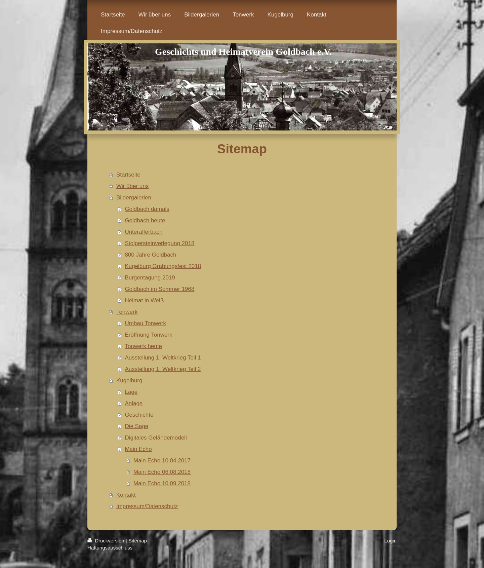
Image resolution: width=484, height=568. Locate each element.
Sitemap (137, 540)
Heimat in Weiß (144, 300)
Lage (131, 392)
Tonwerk (126, 312)
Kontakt (126, 495)
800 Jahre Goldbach (150, 255)
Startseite (128, 175)
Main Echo (138, 449)
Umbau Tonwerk (145, 323)
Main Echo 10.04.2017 (162, 460)
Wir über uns (132, 186)
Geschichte (139, 415)
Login (390, 540)
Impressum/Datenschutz (147, 506)
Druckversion (106, 540)
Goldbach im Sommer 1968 (159, 289)
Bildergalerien (133, 197)
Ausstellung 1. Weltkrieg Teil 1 (163, 357)
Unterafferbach (143, 232)
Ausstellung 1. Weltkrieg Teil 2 (163, 369)
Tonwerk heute (143, 346)
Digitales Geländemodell (156, 437)
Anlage (134, 403)
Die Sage (136, 426)
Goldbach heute (145, 220)
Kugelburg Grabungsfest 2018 (163, 266)
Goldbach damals (147, 209)
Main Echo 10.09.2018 (162, 483)
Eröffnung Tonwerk (148, 335)
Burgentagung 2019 (150, 277)
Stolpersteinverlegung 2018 (159, 243)
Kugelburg (129, 380)
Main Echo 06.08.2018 (162, 472)
